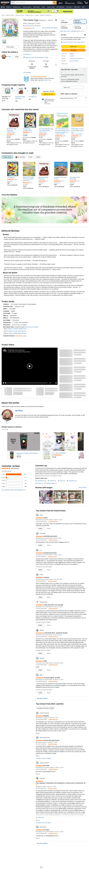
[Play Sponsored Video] (23, 441)
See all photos (83, 487)
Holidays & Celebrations (45, 15)
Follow (17, 56)
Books (43, 7)
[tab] (40, 481)
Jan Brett (27, 25)
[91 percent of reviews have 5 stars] (14, 474)
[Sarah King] (11, 350)
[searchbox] (34, 2)
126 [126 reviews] (16, 179)
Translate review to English (43, 758)
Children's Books (10, 15)
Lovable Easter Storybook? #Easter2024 (19, 351)
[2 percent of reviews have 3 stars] (14, 480)
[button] (2, 7)
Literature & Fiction (19, 15)
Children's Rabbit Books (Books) (17, 333)
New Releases (60, 7)
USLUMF (72, 56)
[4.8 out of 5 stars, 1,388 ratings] (60, 135)
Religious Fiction (29, 15)
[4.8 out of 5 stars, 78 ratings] (43, 134)
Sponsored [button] (5, 429)
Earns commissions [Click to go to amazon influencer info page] (20, 350)
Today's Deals (51, 7)
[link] (21, 91)
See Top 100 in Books (32, 327)
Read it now (47, 80)
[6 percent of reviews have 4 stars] (14, 477)
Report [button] (49, 528)
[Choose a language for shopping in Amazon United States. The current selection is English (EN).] (60, 3)
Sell (83, 7)
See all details (27, 72)
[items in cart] (86, 2)
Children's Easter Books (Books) (17, 331)
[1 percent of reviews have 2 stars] (14, 483)
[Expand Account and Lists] (75, 3)
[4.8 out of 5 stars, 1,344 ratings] (76, 135)
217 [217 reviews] (63, 181)
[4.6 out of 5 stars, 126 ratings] (27, 132)
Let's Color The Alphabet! (59, 453)
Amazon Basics (27, 7)
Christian (36, 15)
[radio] (66, 21)
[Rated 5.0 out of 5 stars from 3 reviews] (63, 455)
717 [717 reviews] (47, 181)
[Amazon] (5, 2)
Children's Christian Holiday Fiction (17, 328)
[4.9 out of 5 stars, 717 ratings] (11, 134)
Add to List (67, 87)
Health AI (8, 7)
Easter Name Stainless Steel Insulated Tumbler (27, 454)
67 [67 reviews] (31, 182)
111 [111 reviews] (78, 181)
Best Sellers (36, 7)
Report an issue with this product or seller (35, 57)
